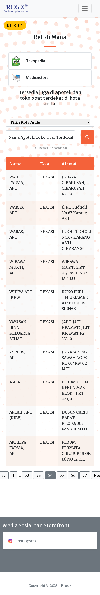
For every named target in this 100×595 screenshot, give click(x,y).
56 (73, 475)
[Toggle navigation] (85, 8)
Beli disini (15, 25)
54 (50, 475)
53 (38, 475)
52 (27, 475)
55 (62, 475)
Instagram (22, 541)
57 (85, 475)
